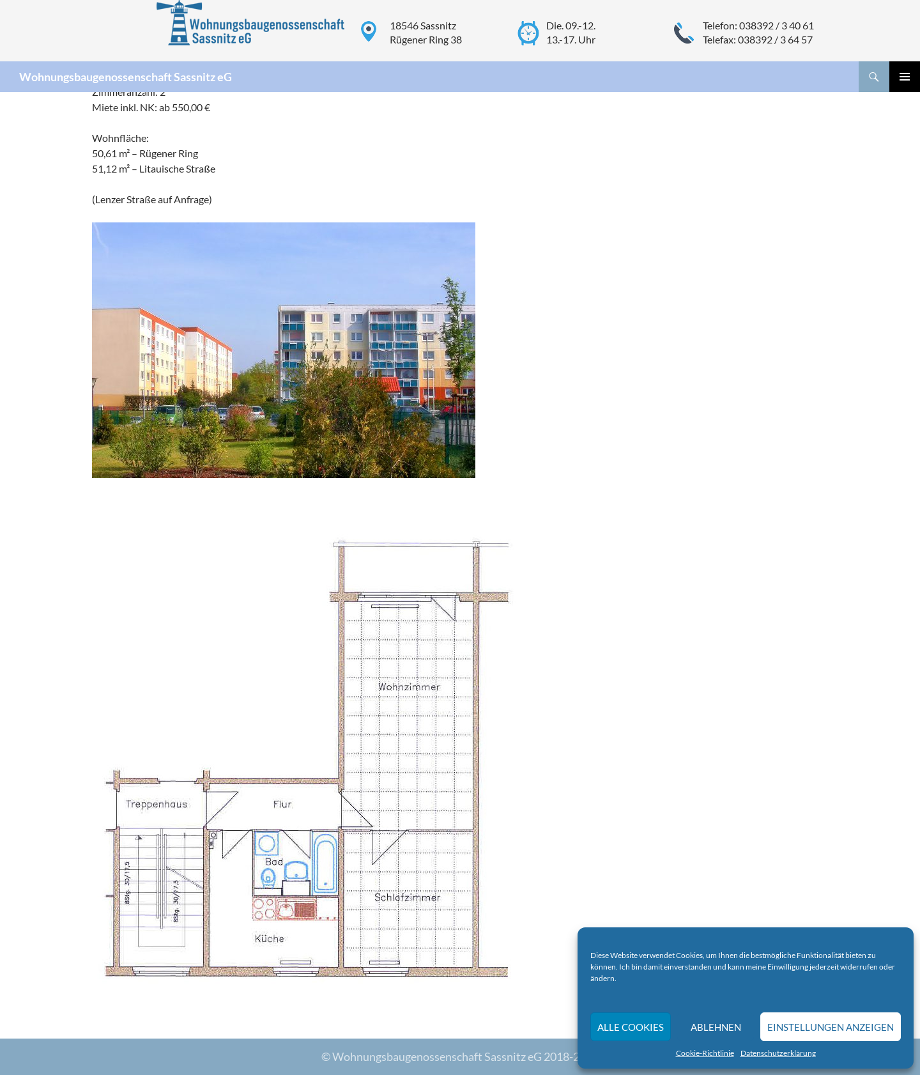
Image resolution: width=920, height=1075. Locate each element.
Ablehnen (716, 1027)
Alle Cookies (630, 1027)
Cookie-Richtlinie (705, 1053)
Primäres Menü (904, 76)
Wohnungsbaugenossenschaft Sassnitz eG (125, 77)
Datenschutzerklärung (778, 1053)
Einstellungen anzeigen (830, 1027)
